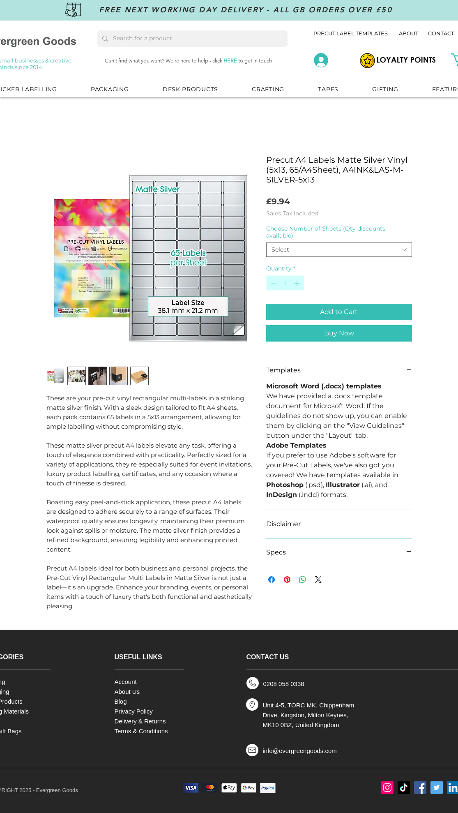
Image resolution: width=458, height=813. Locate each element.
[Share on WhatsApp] (303, 579)
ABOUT (409, 33)
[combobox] (339, 250)
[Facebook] (420, 787)
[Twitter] (436, 787)
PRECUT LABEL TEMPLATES (350, 33)
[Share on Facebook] (271, 579)
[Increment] (297, 283)
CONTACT (441, 33)
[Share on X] (318, 579)
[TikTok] (404, 787)
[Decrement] (272, 283)
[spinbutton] (285, 283)
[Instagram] (387, 787)
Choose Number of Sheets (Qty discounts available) (325, 232)
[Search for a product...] (191, 38)
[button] (110, 89)
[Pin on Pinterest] (287, 579)
